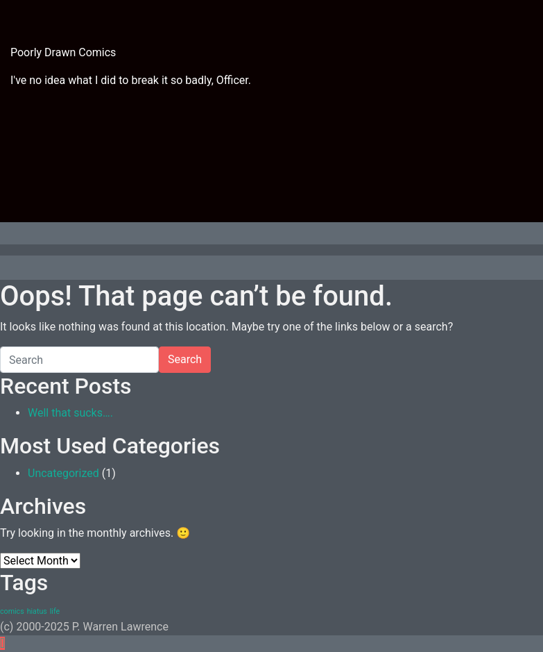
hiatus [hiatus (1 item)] (37, 611)
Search (185, 359)
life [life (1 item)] (55, 611)
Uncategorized (63, 473)
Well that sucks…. (70, 412)
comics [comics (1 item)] (12, 611)
